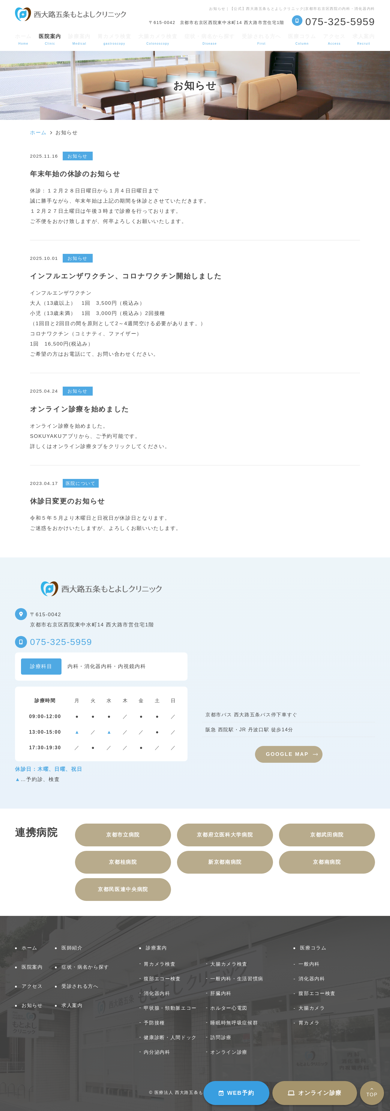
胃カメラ (309, 1022)
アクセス (334, 39)
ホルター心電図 (229, 1008)
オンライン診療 (315, 1093)
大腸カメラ (311, 1008)
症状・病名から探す (209, 39)
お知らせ (32, 1005)
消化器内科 (157, 993)
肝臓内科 (221, 993)
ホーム (23, 39)
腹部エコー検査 (162, 978)
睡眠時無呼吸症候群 (234, 1022)
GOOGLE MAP (287, 754)
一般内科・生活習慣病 (236, 978)
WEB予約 (236, 1093)
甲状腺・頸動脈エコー (170, 1008)
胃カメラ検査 (114, 39)
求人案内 (363, 39)
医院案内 (32, 967)
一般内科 (309, 964)
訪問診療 (221, 1037)
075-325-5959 (61, 642)
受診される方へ (261, 39)
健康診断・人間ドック (170, 1037)
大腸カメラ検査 (158, 39)
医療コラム (302, 39)
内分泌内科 (157, 1052)
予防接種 (154, 1022)
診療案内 (79, 39)
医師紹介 (72, 947)
